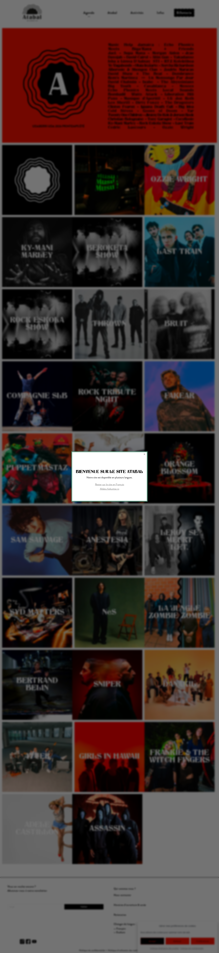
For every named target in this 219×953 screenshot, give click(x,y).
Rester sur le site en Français (109, 484)
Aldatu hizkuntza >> (109, 489)
